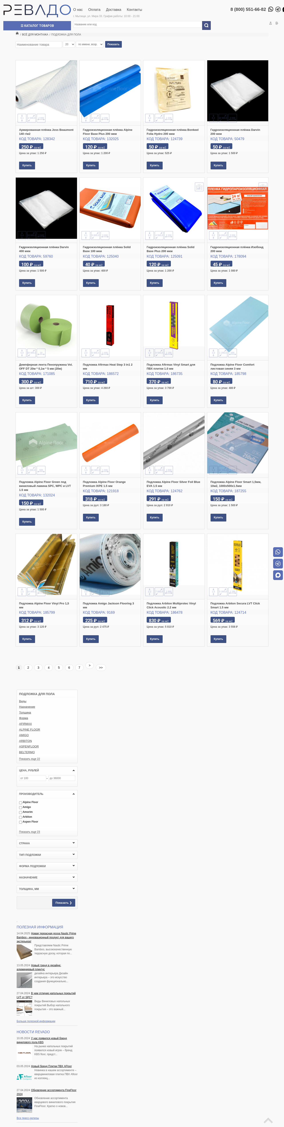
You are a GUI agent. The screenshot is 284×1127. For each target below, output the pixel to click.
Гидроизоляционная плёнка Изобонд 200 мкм (237, 249)
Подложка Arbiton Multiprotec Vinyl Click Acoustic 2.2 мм (171, 605)
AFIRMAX (25, 723)
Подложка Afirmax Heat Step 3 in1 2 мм (108, 366)
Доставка (113, 10)
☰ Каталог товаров (37, 25)
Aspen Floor (28, 821)
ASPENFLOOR (29, 746)
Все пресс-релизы (28, 1118)
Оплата (94, 10)
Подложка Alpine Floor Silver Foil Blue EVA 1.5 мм (173, 484)
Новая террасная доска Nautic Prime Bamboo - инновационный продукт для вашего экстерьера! (46, 937)
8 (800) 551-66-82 (248, 9)
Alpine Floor (28, 802)
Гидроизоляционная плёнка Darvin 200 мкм (235, 131)
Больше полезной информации (36, 1021)
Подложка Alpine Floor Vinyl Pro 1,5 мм (44, 605)
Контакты (134, 10)
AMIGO (24, 735)
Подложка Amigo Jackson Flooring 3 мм (108, 605)
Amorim (26, 812)
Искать (208, 25)
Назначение (27, 706)
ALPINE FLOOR (29, 729)
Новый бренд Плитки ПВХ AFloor (51, 1066)
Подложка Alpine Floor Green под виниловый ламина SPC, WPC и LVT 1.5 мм (45, 486)
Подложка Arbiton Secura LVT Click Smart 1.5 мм (235, 605)
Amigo (25, 807)
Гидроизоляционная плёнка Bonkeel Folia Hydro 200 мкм (173, 131)
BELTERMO (27, 752)
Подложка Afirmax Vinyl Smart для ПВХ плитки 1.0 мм (171, 366)
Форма (23, 718)
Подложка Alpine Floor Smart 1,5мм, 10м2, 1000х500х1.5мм (236, 484)
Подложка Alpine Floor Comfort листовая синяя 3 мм (232, 366)
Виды (22, 701)
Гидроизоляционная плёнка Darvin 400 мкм (44, 249)
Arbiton (25, 817)
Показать (113, 44)
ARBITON (25, 741)
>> (101, 667)
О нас (78, 10)
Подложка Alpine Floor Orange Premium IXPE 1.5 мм (104, 484)
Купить (27, 165)
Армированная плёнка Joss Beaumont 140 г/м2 (46, 131)
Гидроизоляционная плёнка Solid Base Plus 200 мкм (170, 249)
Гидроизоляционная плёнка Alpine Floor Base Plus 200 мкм (107, 131)
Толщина (25, 712)
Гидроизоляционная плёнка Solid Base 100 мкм (107, 249)
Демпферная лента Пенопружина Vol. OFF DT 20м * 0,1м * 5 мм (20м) (46, 366)
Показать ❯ (63, 902)
